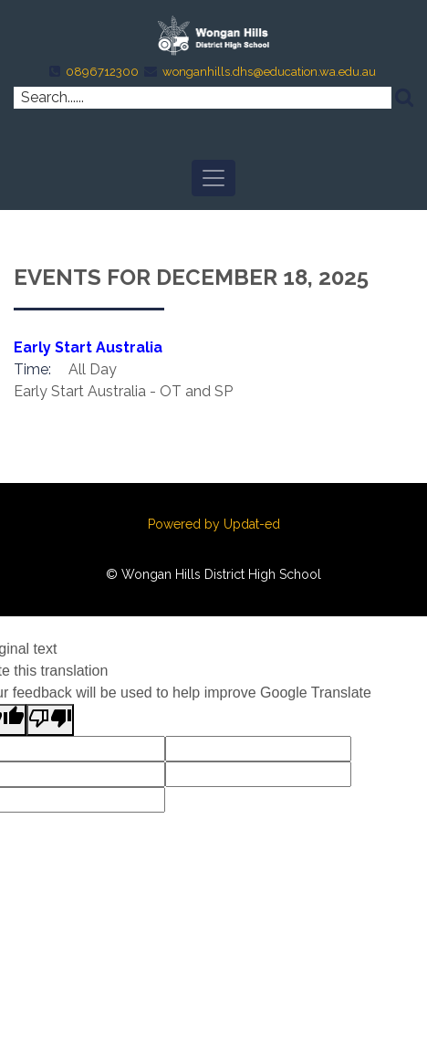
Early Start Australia (88, 347)
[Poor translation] (50, 720)
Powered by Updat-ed (214, 524)
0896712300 (102, 72)
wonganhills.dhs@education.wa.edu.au (269, 72)
